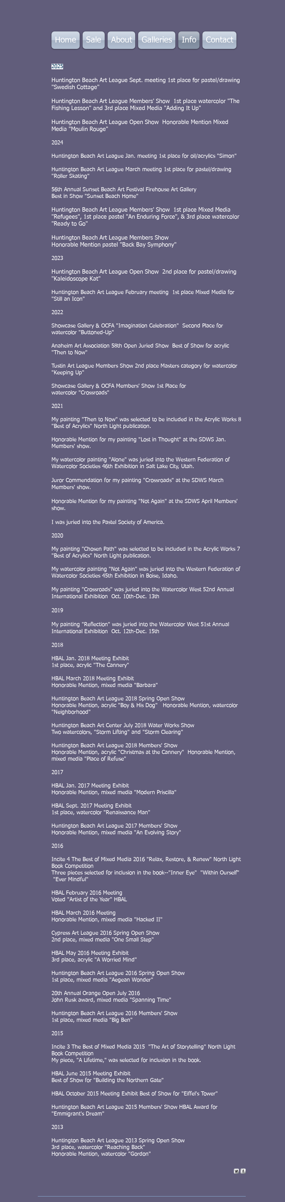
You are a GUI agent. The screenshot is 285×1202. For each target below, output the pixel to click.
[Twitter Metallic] (236, 1171)
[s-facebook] (243, 1171)
